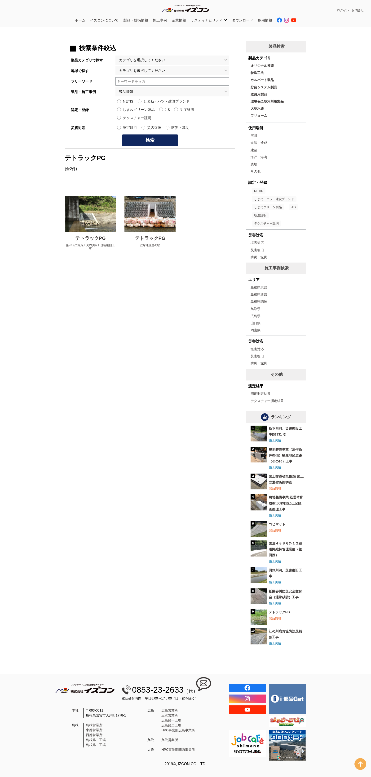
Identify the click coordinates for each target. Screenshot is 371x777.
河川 (254, 136)
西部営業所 (94, 735)
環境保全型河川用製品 (267, 101)
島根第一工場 (96, 740)
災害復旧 (154, 127)
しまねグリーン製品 (139, 110)
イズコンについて (104, 20)
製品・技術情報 (135, 20)
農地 (254, 164)
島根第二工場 (96, 745)
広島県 (256, 316)
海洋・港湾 (259, 157)
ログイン (343, 10)
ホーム (80, 20)
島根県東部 (259, 287)
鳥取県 (256, 309)
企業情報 (179, 20)
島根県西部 (259, 294)
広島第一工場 (171, 720)
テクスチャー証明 (137, 118)
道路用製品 (259, 94)
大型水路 (257, 108)
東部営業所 (94, 730)
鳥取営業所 (169, 740)
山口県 (256, 323)
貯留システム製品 (264, 87)
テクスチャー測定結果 (267, 401)
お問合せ (358, 10)
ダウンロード (242, 20)
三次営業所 (169, 715)
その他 (256, 171)
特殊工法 (257, 73)
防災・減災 (180, 127)
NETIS (128, 101)
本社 (75, 710)
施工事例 (160, 20)
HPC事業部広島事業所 (178, 730)
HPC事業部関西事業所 (178, 749)
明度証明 (187, 110)
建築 (254, 150)
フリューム (259, 115)
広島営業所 (169, 710)
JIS (167, 110)
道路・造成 (259, 143)
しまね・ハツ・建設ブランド (166, 101)
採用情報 (265, 20)
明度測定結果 (260, 394)
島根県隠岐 (259, 301)
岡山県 (256, 330)
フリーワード (81, 81)
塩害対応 (130, 127)
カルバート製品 (262, 80)
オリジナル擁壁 (262, 66)
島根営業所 (94, 725)
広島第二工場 (171, 725)
